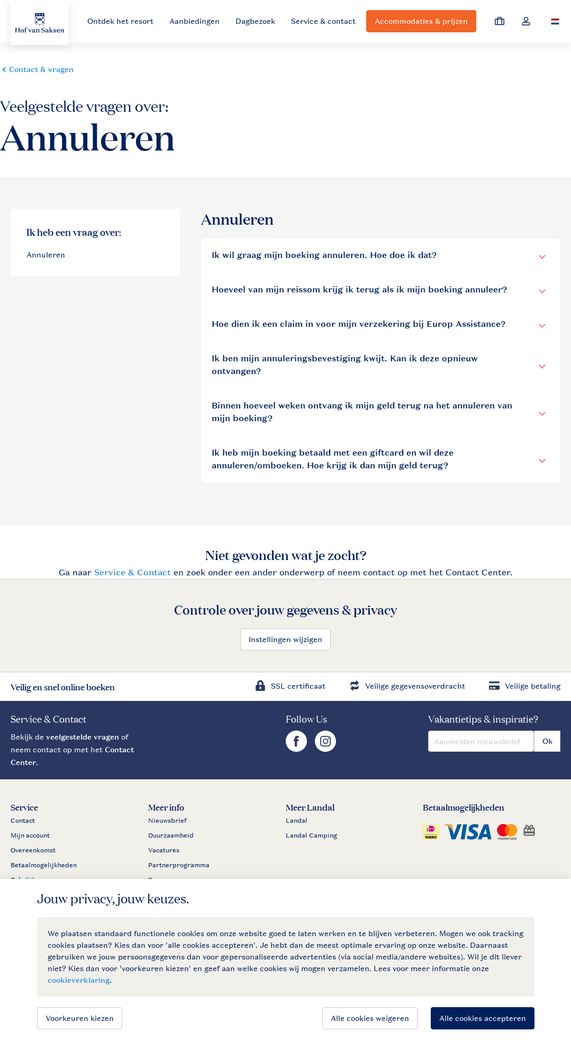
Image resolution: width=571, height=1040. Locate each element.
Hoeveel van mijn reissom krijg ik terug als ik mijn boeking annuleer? (359, 289)
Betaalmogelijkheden (44, 865)
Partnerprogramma (179, 865)
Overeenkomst (33, 850)
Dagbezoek (255, 21)
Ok (547, 741)
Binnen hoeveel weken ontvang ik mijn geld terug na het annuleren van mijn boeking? (362, 412)
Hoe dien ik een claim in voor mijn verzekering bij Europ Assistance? (358, 324)
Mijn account (30, 835)
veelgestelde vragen (82, 737)
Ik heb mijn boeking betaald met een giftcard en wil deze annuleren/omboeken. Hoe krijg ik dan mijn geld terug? (333, 459)
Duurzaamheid (171, 835)
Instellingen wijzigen (285, 639)
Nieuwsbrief (167, 820)
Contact (23, 820)
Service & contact (323, 21)
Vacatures (163, 850)
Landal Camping (311, 835)
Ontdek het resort (120, 21)
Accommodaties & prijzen (421, 21)
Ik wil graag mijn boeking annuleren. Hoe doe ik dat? (324, 255)
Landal (296, 820)
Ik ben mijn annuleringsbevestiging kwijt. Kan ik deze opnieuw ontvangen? (345, 365)
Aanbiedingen (194, 21)
